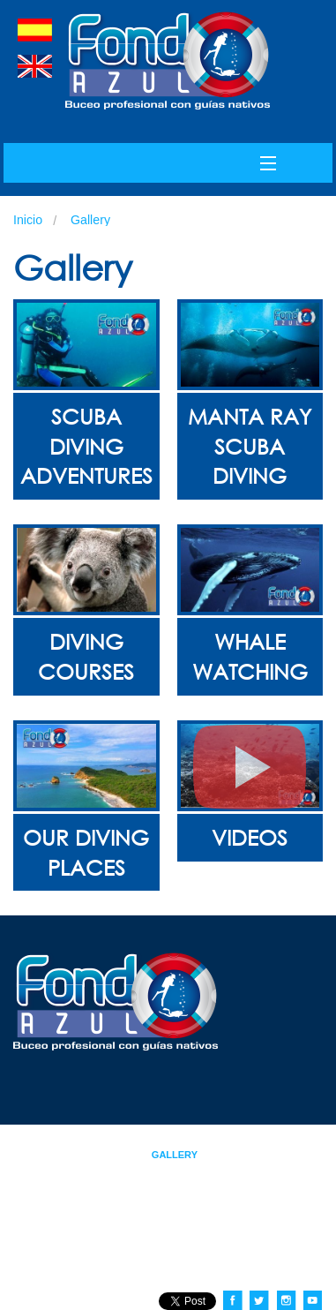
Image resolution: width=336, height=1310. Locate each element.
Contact (91, 1169)
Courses (256, 1138)
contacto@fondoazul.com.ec (256, 1271)
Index (100, 1138)
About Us (172, 1138)
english (35, 66)
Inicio (27, 220)
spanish (35, 30)
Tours (98, 1154)
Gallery (90, 220)
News (265, 1154)
